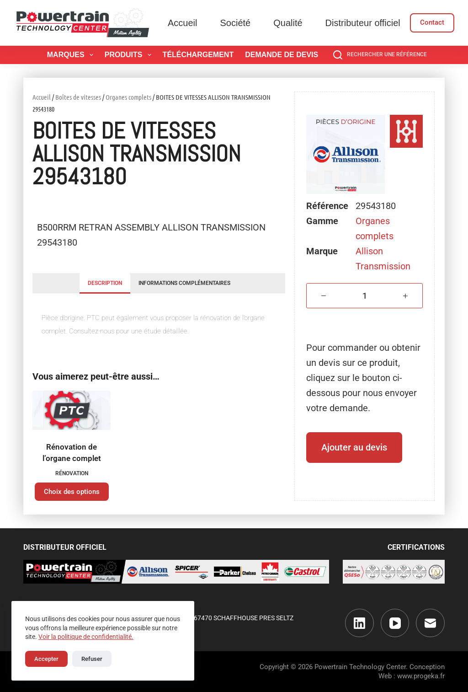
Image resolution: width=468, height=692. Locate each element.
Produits (130, 54)
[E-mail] (430, 623)
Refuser (91, 658)
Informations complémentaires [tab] (184, 283)
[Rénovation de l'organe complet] (71, 410)
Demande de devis (281, 55)
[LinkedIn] (359, 623)
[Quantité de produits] (364, 295)
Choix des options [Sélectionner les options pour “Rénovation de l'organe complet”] (72, 492)
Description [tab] (105, 283)
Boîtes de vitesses (78, 97)
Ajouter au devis (354, 447)
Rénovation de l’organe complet (72, 452)
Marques (72, 54)
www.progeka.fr (421, 676)
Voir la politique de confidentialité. (85, 636)
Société (235, 23)
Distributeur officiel (362, 23)
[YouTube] (395, 623)
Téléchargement (198, 55)
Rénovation (71, 473)
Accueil (182, 23)
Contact (432, 22)
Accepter (46, 658)
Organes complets (128, 97)
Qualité (287, 23)
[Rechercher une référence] (380, 54)
